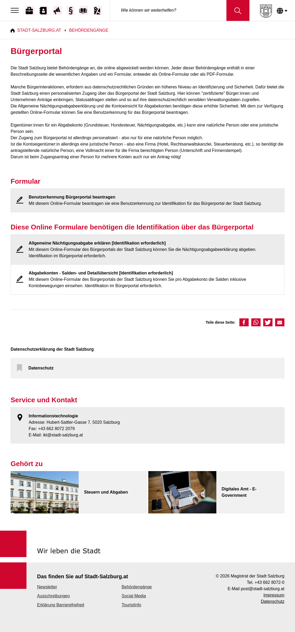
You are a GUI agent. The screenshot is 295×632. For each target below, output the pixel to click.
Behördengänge (89, 30)
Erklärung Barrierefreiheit (60, 605)
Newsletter (47, 587)
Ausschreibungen (53, 596)
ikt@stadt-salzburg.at (63, 435)
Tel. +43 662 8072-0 (265, 582)
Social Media (134, 596)
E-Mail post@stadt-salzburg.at (255, 588)
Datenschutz (272, 601)
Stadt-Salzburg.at (39, 30)
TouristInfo (131, 605)
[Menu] (16, 11)
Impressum (273, 595)
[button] (244, 322)
